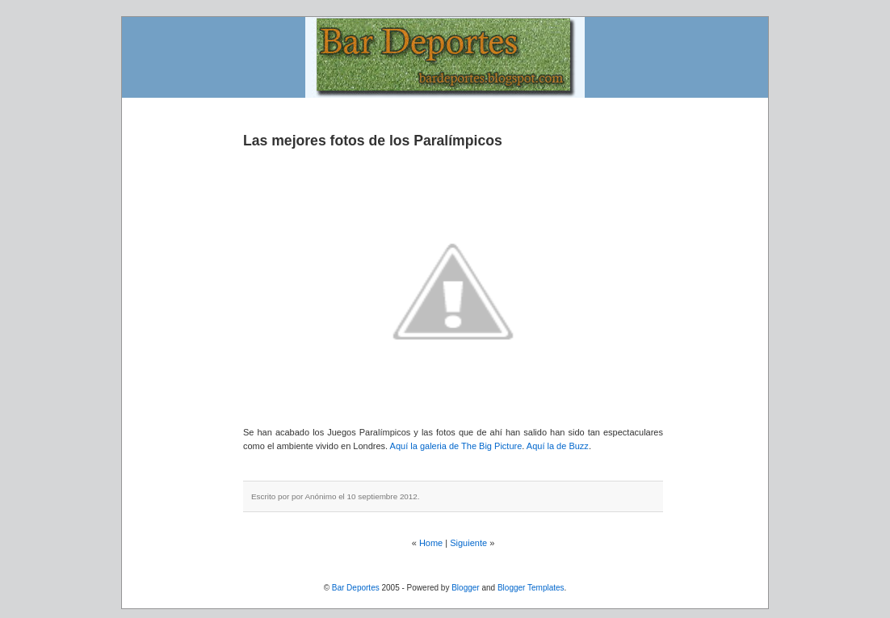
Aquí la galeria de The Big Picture (456, 446)
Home (431, 543)
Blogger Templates (531, 587)
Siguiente (468, 543)
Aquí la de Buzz (558, 446)
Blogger (465, 587)
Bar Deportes (356, 587)
